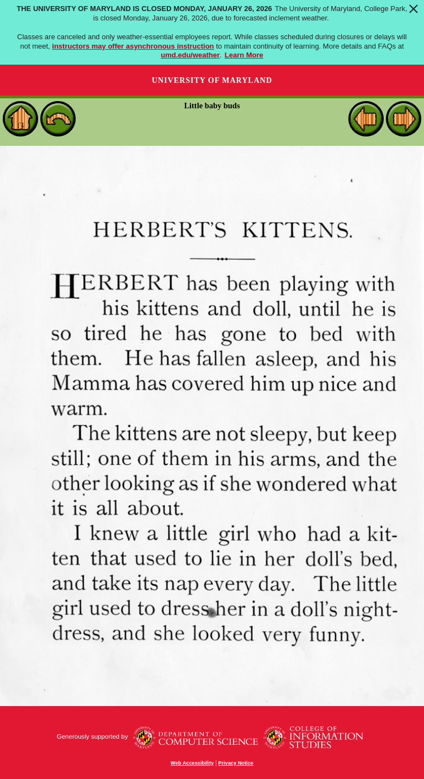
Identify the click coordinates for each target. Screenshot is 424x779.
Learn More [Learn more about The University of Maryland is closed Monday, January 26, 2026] (244, 55)
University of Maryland (212, 80)
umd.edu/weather (190, 55)
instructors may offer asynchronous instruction (133, 46)
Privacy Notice (235, 763)
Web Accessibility (192, 763)
